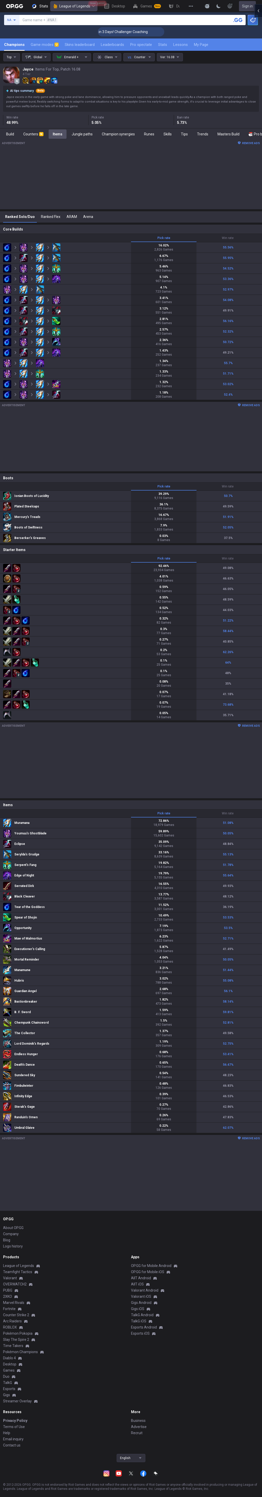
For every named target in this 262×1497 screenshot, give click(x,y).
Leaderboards (112, 44)
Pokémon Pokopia (17, 1333)
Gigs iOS (137, 1309)
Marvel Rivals (13, 1303)
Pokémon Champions (20, 1352)
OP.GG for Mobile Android (151, 1266)
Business (138, 1421)
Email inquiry (13, 1439)
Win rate (228, 238)
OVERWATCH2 (15, 1284)
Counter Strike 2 (16, 1315)
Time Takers (13, 1346)
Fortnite (9, 1309)
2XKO (7, 1296)
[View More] (191, 6)
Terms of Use (14, 1427)
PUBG (7, 1290)
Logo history (13, 1246)
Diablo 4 (9, 1358)
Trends (202, 134)
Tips (184, 134)
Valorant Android (144, 1290)
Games (9, 1370)
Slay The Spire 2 (16, 1340)
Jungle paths (82, 134)
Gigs (6, 1395)
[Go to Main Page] (14, 6)
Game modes (45, 44)
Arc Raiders (12, 1321)
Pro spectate (141, 44)
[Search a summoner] (238, 20)
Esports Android (144, 1327)
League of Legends (73, 6)
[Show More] (207, 6)
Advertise (139, 1427)
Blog (6, 1240)
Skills (167, 134)
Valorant (10, 1278)
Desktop (9, 1364)
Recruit (137, 1433)
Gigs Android (141, 1303)
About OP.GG (13, 1228)
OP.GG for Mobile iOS (147, 1272)
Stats (162, 44)
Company (11, 1234)
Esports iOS (140, 1333)
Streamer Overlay (17, 1401)
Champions (14, 44)
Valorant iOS (141, 1296)
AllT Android (141, 1278)
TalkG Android (142, 1315)
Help (6, 1433)
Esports (9, 1389)
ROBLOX (10, 1327)
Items (57, 134)
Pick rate (163, 238)
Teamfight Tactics (17, 1272)
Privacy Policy (15, 1421)
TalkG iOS (138, 1321)
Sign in (247, 6)
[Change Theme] (218, 6)
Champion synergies (118, 134)
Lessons (180, 44)
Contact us (11, 1445)
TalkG (7, 1383)
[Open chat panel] (258, 748)
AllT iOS (137, 1284)
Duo (6, 1376)
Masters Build (228, 134)
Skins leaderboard (80, 44)
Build (10, 134)
